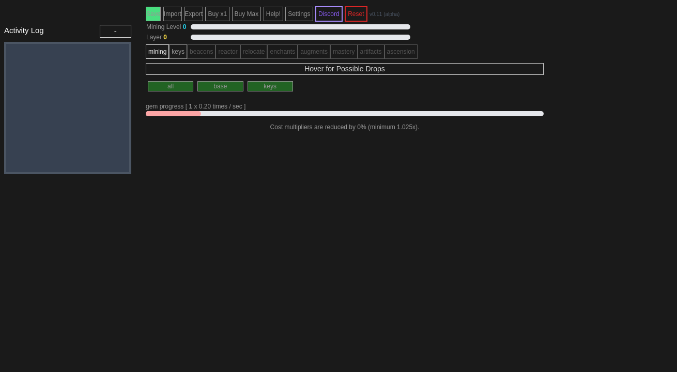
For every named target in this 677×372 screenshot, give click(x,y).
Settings (299, 14)
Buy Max (247, 14)
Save (153, 14)
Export (193, 14)
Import (172, 14)
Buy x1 (217, 14)
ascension (401, 51)
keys (178, 51)
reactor (227, 51)
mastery (344, 51)
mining (157, 51)
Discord (329, 14)
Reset (356, 14)
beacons (201, 51)
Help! (273, 14)
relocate (254, 51)
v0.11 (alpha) (384, 14)
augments (314, 51)
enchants (282, 51)
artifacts (371, 51)
